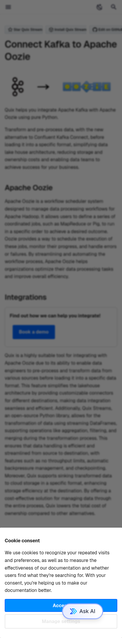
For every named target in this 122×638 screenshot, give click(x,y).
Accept (61, 605)
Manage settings (61, 621)
